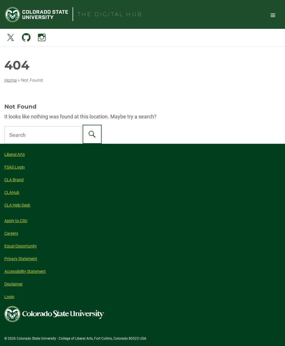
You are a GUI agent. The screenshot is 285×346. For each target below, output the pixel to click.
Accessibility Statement (25, 271)
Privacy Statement (20, 258)
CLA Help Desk (17, 205)
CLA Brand (14, 179)
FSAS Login (14, 167)
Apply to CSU (15, 220)
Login (9, 296)
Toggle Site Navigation (273, 15)
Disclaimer (13, 284)
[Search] (92, 134)
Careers (11, 233)
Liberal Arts (14, 154)
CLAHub (11, 192)
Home (10, 80)
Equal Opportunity (20, 246)
